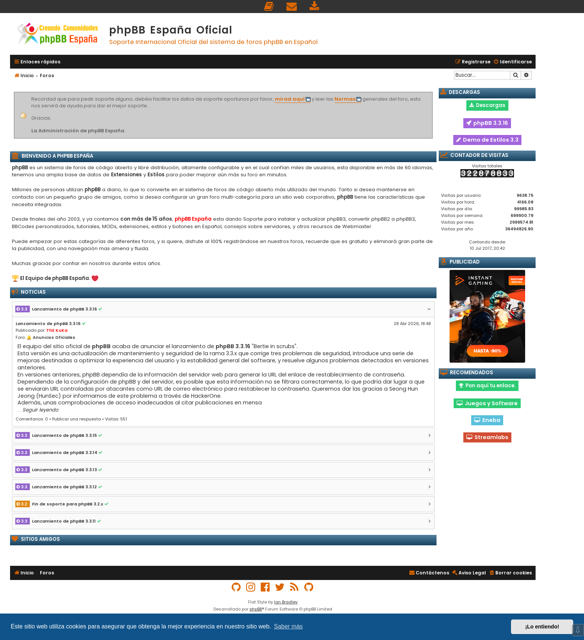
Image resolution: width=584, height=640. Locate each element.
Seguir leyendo (40, 409)
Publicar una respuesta (76, 419)
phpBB (256, 609)
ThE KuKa (56, 330)
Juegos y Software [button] (487, 403)
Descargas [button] (487, 105)
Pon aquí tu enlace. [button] (487, 385)
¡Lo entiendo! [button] (542, 627)
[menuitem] (269, 6)
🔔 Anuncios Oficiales (50, 337)
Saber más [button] (288, 626)
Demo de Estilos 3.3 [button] (487, 140)
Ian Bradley (286, 602)
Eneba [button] (487, 420)
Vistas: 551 (116, 419)
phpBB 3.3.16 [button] (487, 123)
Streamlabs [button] (487, 437)
